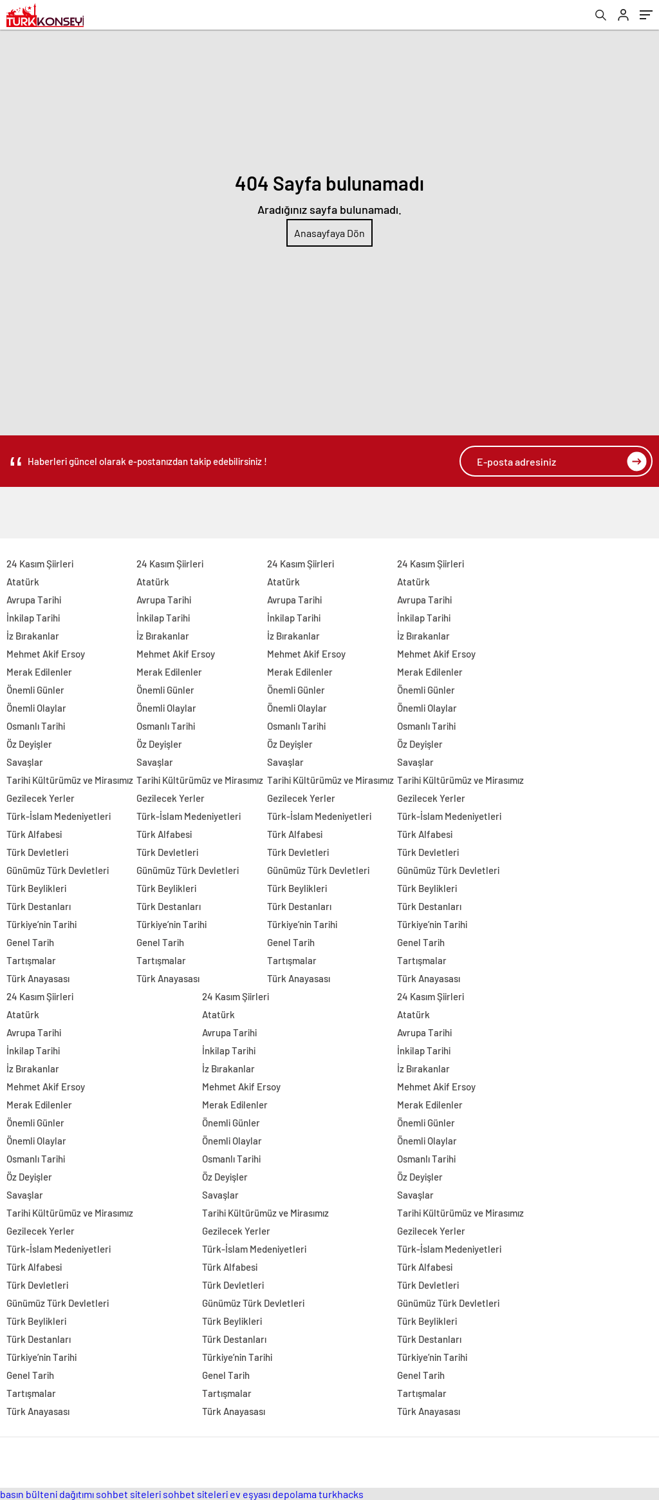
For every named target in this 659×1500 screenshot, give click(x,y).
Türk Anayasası (38, 978)
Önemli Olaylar (36, 708)
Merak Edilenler (39, 672)
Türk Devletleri (37, 852)
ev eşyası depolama (273, 1494)
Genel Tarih (30, 942)
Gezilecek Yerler (40, 798)
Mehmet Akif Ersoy (45, 654)
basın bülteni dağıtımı (47, 1494)
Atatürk (22, 581)
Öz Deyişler (29, 744)
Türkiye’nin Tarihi (41, 924)
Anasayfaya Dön (329, 233)
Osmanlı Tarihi (35, 726)
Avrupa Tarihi (33, 599)
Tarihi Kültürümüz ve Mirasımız (69, 780)
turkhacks (341, 1494)
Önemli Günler (35, 690)
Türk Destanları (38, 906)
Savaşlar (24, 762)
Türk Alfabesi (34, 834)
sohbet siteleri (128, 1494)
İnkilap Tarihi (33, 617)
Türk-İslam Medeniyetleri (58, 816)
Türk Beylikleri (36, 888)
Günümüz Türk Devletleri (57, 870)
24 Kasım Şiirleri (39, 563)
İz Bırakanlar (32, 635)
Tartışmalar (31, 960)
